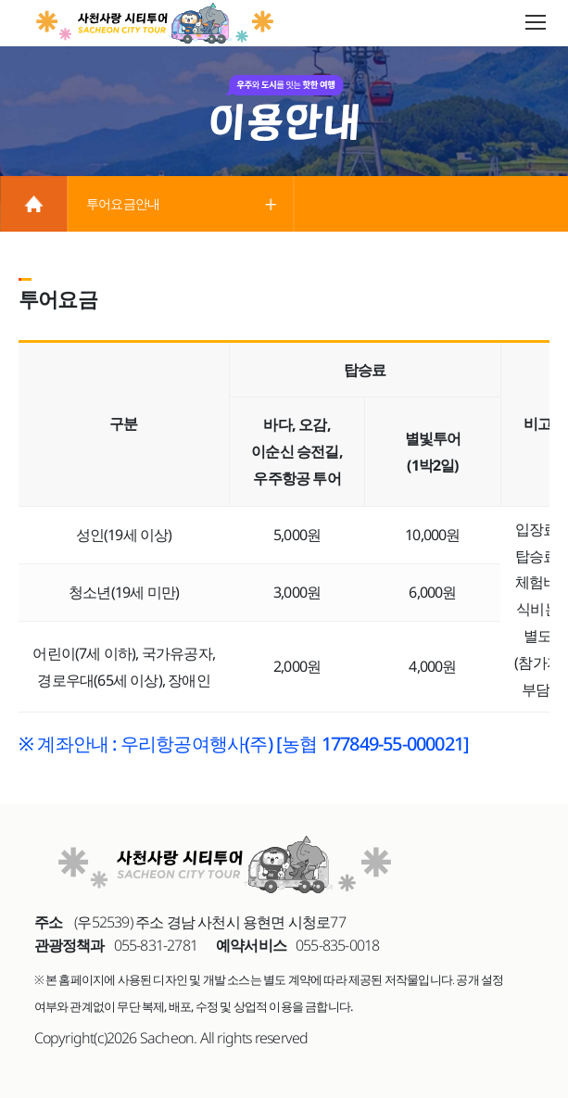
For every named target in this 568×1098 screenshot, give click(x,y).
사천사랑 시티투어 (155, 23)
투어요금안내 (122, 203)
